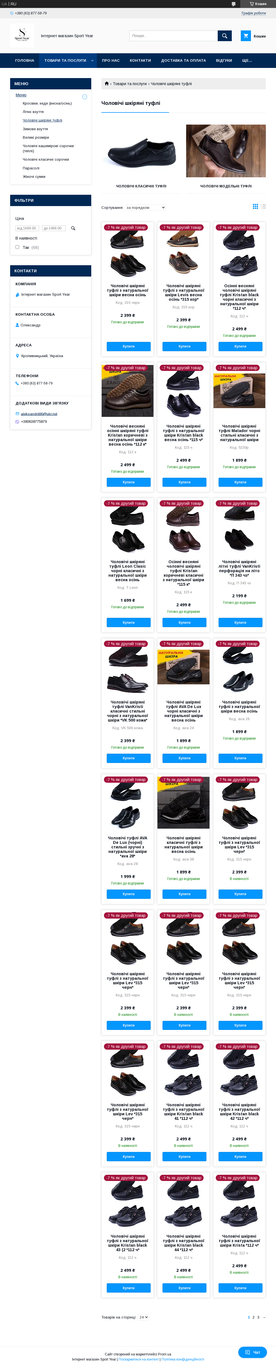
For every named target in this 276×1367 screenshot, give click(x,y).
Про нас (111, 60)
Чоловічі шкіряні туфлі (42, 120)
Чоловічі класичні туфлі (141, 186)
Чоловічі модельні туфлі (226, 186)
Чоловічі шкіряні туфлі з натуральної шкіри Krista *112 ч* (239, 1240)
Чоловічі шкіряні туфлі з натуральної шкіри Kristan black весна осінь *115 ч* (183, 433)
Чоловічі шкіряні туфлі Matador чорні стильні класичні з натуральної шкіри (239, 433)
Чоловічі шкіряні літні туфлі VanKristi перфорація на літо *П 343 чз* (239, 568)
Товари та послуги (65, 60)
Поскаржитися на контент (139, 1359)
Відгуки (224, 60)
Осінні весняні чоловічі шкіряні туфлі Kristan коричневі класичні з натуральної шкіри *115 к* (183, 573)
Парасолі (31, 168)
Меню (21, 95)
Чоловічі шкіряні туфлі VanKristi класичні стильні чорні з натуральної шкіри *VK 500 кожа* (127, 711)
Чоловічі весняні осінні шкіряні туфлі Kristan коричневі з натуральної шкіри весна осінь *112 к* (127, 435)
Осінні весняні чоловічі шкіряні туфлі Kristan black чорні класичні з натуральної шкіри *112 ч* (239, 297)
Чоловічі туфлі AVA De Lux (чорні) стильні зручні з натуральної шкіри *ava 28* (127, 847)
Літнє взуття (33, 112)
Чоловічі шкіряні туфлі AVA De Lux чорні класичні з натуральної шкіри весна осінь (183, 711)
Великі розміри (36, 137)
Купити (129, 346)
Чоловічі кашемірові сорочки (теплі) (48, 148)
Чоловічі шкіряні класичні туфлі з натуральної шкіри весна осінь (183, 845)
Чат (252, 1352)
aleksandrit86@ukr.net (39, 414)
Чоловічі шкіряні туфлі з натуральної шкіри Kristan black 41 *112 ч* (183, 1112)
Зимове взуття (35, 129)
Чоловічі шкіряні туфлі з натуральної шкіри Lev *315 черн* (239, 845)
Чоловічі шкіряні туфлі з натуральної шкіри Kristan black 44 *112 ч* (183, 1243)
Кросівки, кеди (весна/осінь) (47, 103)
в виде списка (263, 208)
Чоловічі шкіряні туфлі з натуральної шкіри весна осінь (127, 290)
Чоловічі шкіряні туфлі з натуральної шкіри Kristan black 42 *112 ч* (239, 1112)
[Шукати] (225, 35)
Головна (24, 60)
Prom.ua (164, 1354)
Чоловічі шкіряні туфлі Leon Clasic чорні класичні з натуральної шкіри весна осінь (127, 570)
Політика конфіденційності (182, 1359)
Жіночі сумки (34, 176)
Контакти (140, 60)
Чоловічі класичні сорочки (46, 159)
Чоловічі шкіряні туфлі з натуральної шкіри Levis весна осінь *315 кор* (183, 293)
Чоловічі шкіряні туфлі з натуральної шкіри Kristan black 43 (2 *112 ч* (127, 1243)
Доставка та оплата (183, 60)
